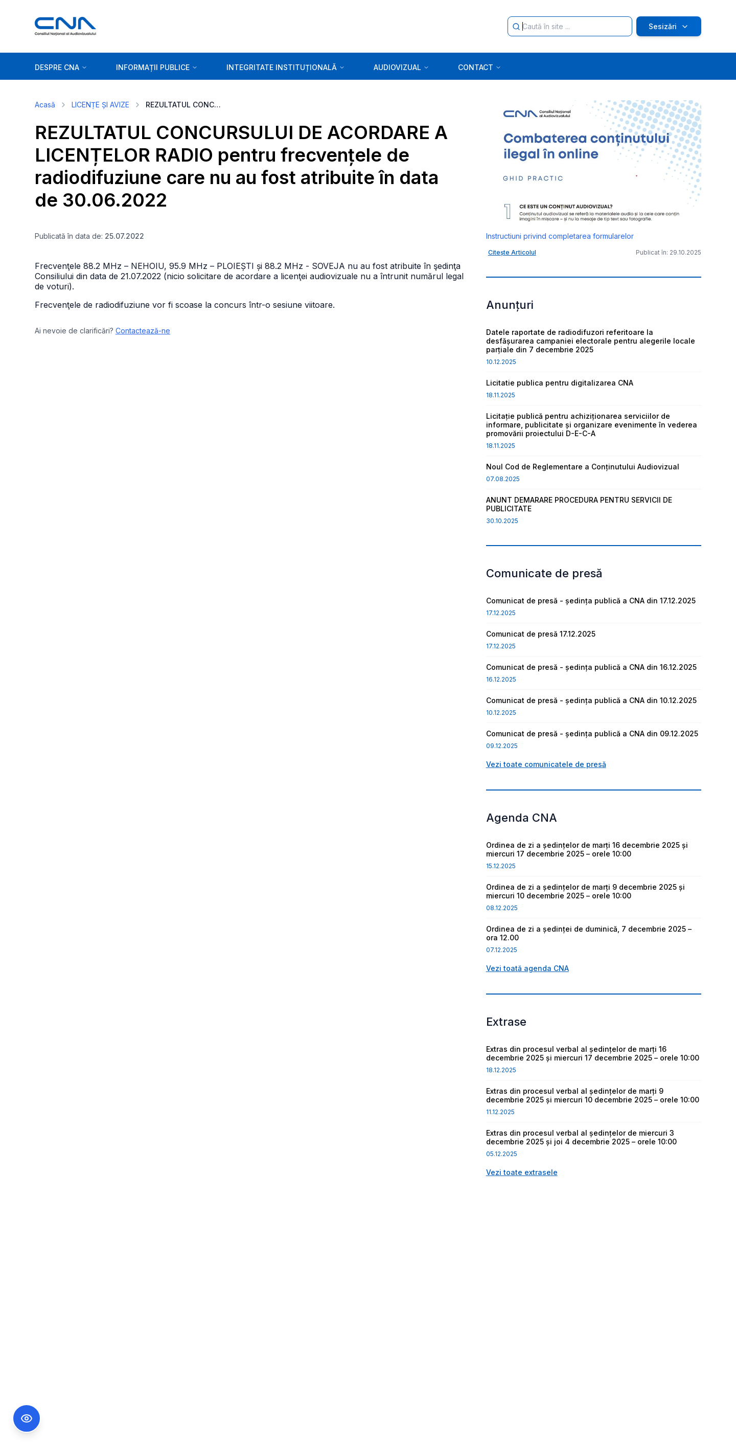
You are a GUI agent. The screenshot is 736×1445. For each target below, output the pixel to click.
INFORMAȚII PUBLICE (157, 67)
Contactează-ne (143, 330)
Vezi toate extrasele (522, 1172)
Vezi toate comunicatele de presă (546, 764)
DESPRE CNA (61, 67)
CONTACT (479, 67)
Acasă (45, 104)
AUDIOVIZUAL (401, 67)
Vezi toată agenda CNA (527, 968)
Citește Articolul (512, 252)
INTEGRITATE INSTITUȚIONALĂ (285, 67)
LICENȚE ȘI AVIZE (100, 104)
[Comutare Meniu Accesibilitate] (26, 1418)
